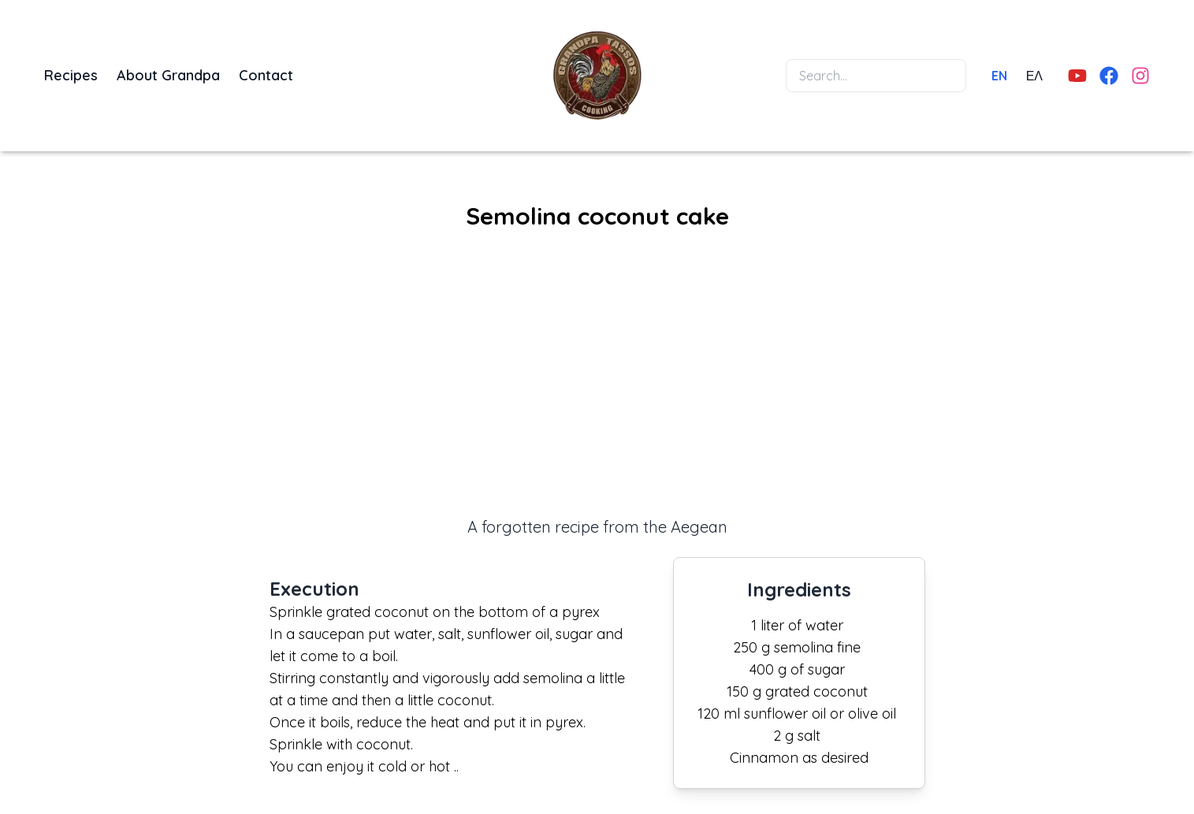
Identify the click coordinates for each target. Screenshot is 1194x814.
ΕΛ (1034, 76)
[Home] (597, 76)
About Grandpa (168, 75)
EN (999, 76)
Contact (266, 75)
